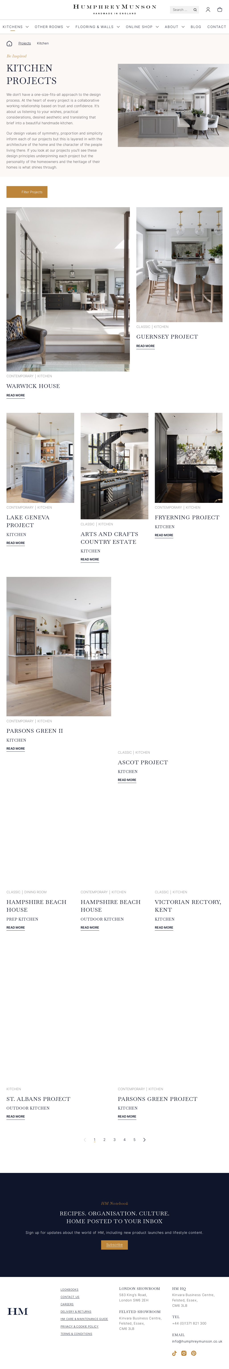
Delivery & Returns (76, 1313)
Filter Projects (33, 192)
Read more (16, 396)
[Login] (208, 11)
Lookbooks (70, 1291)
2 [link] (104, 1142)
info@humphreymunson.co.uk (197, 1343)
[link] (144, 1141)
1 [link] (94, 1142)
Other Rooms (52, 27)
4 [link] (124, 1142)
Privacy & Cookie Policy (80, 1328)
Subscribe (115, 1247)
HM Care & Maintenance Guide (84, 1321)
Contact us (70, 1299)
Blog (196, 27)
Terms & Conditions (76, 1335)
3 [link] (114, 1142)
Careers (67, 1306)
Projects (24, 43)
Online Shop (142, 27)
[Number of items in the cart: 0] (220, 9)
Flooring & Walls (98, 27)
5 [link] (134, 1142)
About (175, 27)
